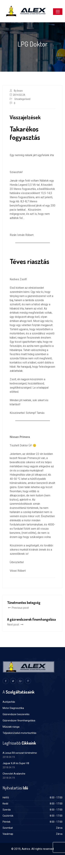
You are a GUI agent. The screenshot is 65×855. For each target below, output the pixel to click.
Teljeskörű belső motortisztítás (19, 733)
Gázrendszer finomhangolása (19, 720)
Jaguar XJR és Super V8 (16, 763)
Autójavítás (9, 701)
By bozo (18, 90)
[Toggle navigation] (57, 11)
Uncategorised (22, 99)
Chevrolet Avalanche (14, 773)
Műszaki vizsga (11, 726)
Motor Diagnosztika (13, 708)
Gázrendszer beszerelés (16, 714)
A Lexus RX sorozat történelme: (20, 753)
